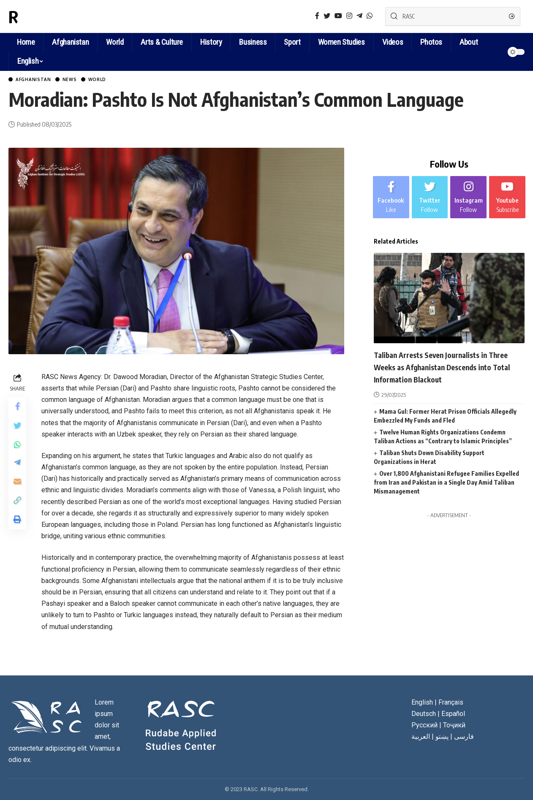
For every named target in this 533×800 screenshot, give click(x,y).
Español (453, 715)
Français (450, 704)
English (27, 61)
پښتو (442, 738)
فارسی (464, 738)
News (81, 80)
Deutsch (423, 715)
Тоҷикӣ (454, 726)
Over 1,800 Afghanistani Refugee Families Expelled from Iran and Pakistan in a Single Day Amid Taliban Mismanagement (446, 495)
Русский (424, 726)
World (114, 80)
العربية (420, 738)
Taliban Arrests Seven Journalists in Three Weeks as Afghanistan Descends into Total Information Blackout (444, 374)
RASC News (48, 16)
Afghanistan (38, 80)
